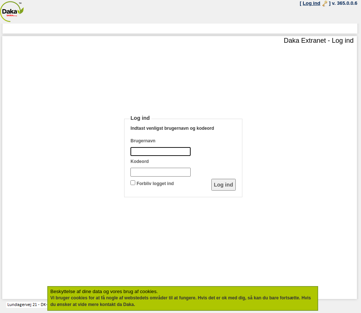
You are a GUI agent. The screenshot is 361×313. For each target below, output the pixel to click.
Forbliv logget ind (155, 183)
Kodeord (139, 161)
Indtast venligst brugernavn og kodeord (172, 128)
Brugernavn (142, 140)
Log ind (311, 3)
